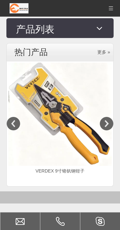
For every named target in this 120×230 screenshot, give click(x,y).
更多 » (103, 35)
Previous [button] (13, 107)
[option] (60, 102)
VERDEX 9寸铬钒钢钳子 (60, 154)
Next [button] (106, 107)
